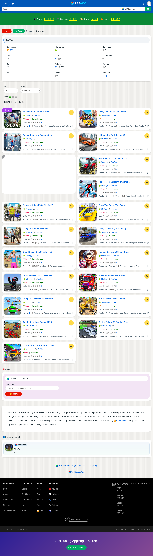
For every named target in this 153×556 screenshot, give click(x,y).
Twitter (53, 505)
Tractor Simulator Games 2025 (37, 322)
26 (56, 67)
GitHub (53, 499)
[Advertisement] (39, 174)
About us (7, 494)
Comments (27, 499)
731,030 (73, 19)
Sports (27, 115)
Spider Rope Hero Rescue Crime (38, 135)
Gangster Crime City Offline (36, 228)
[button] (7, 31)
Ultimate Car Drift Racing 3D (112, 135)
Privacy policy (19, 529)
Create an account (76, 547)
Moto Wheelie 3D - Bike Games (37, 275)
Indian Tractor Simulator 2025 (113, 158)
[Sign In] (149, 3)
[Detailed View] (13, 96)
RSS (10, 50)
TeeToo (37, 115)
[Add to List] (71, 112)
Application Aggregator (139, 483)
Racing (27, 302)
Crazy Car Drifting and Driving (112, 228)
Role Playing (105, 326)
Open (106, 76)
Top (38, 494)
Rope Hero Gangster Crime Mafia (114, 182)
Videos (40, 499)
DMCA (27, 529)
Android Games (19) (56, 50)
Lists (24, 505)
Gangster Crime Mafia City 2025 (38, 205)
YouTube (54, 489)
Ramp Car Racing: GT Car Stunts (38, 298)
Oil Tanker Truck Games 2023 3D (38, 345)
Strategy (27, 139)
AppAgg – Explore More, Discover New (136, 529)
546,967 (115, 19)
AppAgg (29, 31)
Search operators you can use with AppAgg (76, 465)
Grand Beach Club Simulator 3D (37, 252)
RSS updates (120, 420)
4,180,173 (49, 19)
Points (24, 510)
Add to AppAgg (76, 472)
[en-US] (78, 519)
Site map (7, 505)
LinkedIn (54, 494)
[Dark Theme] (143, 3)
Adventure (28, 279)
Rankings (26, 494)
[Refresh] (23, 102)
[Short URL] (32, 388)
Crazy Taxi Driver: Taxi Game (112, 205)
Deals (39, 505)
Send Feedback (10, 510)
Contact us (8, 499)
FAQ (5, 489)
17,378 (94, 19)
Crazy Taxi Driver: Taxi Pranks (112, 111)
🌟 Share (14, 394)
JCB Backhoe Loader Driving (112, 298)
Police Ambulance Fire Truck (112, 275)
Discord (53, 510)
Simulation (104, 115)
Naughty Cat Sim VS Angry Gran (114, 252)
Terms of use (8, 529)
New (39, 489)
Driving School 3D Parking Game (114, 322)
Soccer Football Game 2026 (36, 111)
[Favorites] (13, 3)
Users (24, 489)
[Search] (61, 9)
